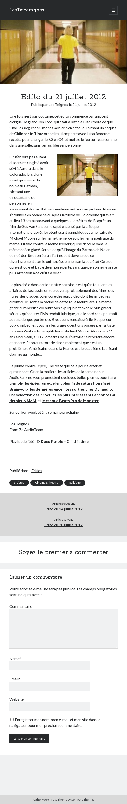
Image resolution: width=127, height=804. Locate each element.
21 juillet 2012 (84, 104)
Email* (14, 678)
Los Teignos (58, 104)
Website (16, 699)
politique (75, 482)
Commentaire (20, 606)
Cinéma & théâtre (46, 482)
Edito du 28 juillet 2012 (63, 524)
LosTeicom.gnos (26, 10)
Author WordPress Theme (50, 799)
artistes (19, 482)
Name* (15, 658)
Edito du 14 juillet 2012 (63, 508)
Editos (36, 470)
